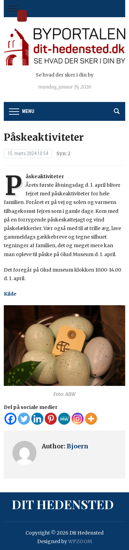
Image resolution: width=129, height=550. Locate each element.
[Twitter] (24, 419)
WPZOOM (80, 541)
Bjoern (77, 446)
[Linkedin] (37, 419)
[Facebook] (10, 419)
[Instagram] (78, 419)
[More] (91, 419)
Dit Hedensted (22, 16)
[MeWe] (64, 419)
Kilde (10, 294)
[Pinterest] (51, 419)
